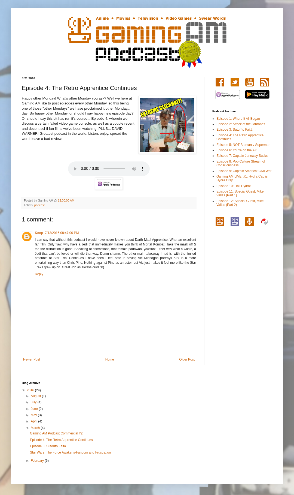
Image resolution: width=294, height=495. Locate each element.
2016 (31, 390)
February (38, 461)
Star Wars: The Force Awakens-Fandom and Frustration (70, 452)
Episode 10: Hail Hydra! (233, 186)
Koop (39, 233)
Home (109, 359)
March (36, 428)
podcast (39, 205)
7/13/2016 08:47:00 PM (62, 233)
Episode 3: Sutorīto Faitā (234, 129)
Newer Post (31, 359)
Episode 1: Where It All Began (238, 119)
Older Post (187, 359)
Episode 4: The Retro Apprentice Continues (61, 440)
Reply (39, 274)
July (34, 402)
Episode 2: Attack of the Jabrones (240, 124)
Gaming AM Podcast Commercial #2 (56, 433)
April (34, 421)
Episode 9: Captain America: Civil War (243, 171)
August (36, 396)
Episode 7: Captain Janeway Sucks (242, 156)
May (34, 415)
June (35, 409)
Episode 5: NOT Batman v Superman (243, 145)
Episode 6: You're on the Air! (236, 150)
